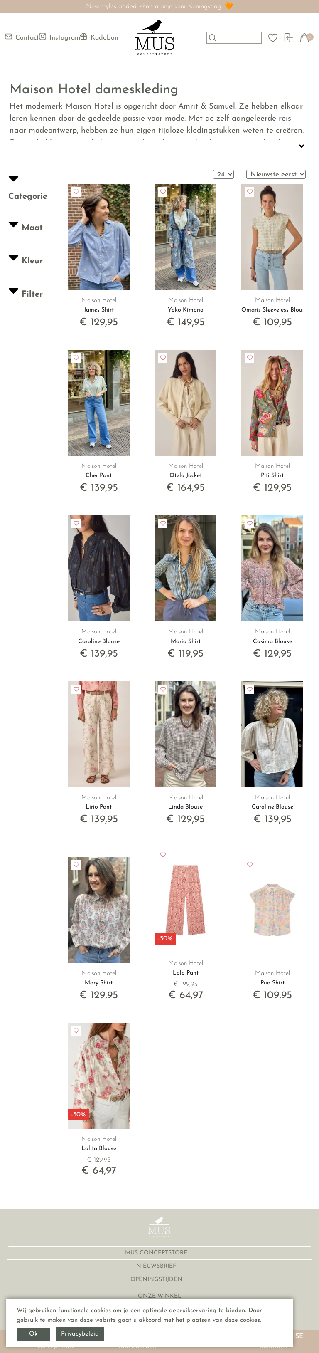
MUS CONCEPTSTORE (157, 1253)
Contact (22, 37)
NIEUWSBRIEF (157, 1266)
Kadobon (99, 37)
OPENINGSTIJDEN (157, 1279)
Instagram (59, 37)
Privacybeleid (80, 1334)
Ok (33, 1334)
